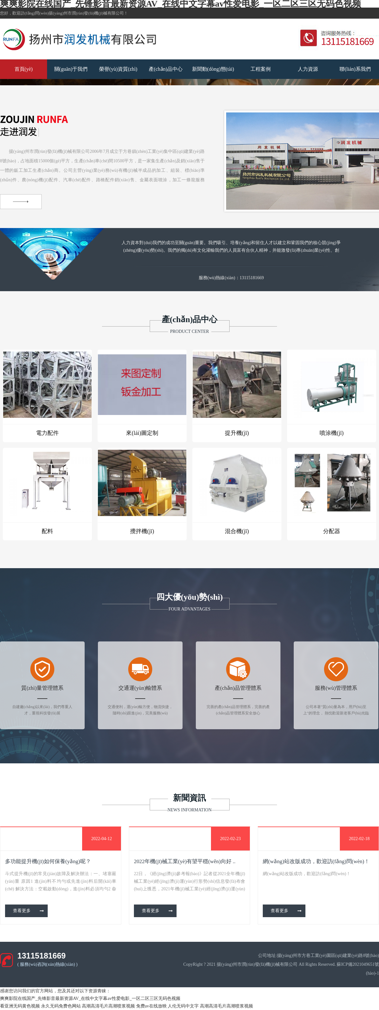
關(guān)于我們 (71, 69)
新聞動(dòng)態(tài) (213, 69)
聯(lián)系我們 (355, 69)
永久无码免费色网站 (61, 1006)
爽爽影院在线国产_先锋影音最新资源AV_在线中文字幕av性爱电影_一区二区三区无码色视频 (90, 998)
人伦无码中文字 (183, 1006)
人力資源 (308, 69)
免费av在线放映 (151, 1006)
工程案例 (260, 69)
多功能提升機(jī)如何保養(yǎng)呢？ (48, 861)
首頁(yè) (24, 69)
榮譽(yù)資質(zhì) (118, 69)
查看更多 (22, 910)
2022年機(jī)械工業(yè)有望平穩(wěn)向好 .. (185, 861)
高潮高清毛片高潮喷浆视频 (108, 1006)
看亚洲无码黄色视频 (20, 1006)
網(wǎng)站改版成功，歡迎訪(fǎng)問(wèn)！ (316, 861)
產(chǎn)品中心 (166, 69)
